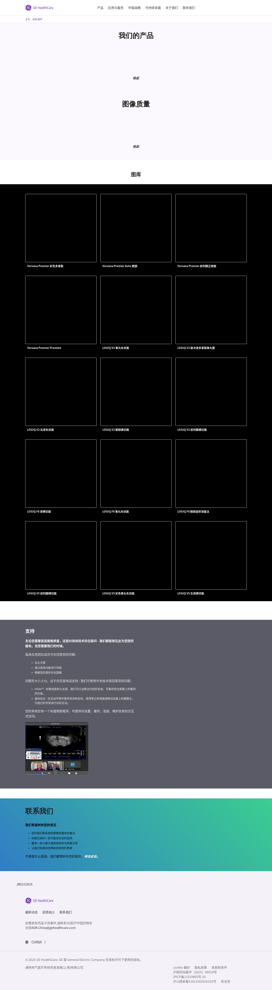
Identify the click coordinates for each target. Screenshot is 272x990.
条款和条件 (219, 967)
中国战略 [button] (134, 7)
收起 (136, 78)
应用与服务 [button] (116, 7)
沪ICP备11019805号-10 (189, 976)
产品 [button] (100, 7)
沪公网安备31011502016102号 (194, 981)
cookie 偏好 (181, 967)
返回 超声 (37, 19)
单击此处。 (92, 856)
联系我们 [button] (189, 7)
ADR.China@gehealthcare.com (53, 927)
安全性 (225, 981)
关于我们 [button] (172, 7)
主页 (27, 19)
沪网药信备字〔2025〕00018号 (195, 972)
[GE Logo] (39, 7)
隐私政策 (200, 967)
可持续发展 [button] (153, 7)
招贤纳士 (48, 912)
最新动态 (31, 912)
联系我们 (65, 912)
